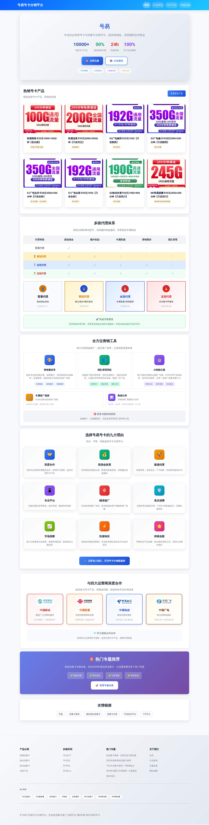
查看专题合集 (104, 685)
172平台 (146, 714)
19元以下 (67, 755)
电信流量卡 (25, 760)
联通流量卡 (25, 755)
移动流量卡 (25, 766)
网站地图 (153, 771)
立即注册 (92, 61)
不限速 (68, 797)
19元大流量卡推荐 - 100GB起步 (120, 766)
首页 (146, 5)
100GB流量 (109, 797)
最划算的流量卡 (93, 714)
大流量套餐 (42, 797)
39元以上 (67, 771)
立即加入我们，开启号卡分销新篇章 (104, 561)
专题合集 (185, 5)
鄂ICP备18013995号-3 (88, 815)
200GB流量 (124, 797)
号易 (61, 714)
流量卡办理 (112, 714)
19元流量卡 (27, 797)
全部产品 (24, 771)
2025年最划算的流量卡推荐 (118, 760)
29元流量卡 (95, 797)
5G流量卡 (56, 797)
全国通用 (80, 797)
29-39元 (66, 766)
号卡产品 (171, 5)
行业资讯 (158, 5)
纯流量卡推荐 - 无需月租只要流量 (121, 755)
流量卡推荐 (74, 714)
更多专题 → (111, 776)
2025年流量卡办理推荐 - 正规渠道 (121, 771)
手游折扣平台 (130, 714)
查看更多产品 (177, 93)
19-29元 (66, 760)
